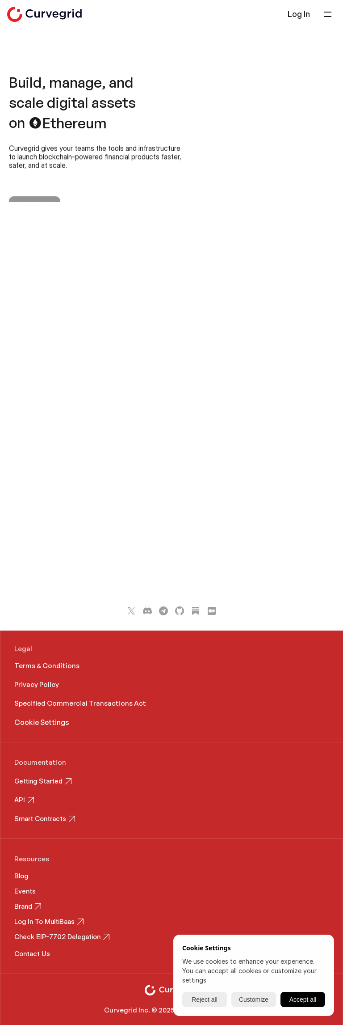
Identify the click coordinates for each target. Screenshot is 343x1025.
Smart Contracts (40, 818)
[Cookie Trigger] (41, 722)
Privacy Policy (36, 684)
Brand (23, 906)
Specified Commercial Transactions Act (80, 703)
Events (25, 891)
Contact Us (32, 953)
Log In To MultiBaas (44, 921)
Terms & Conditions (46, 665)
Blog (21, 876)
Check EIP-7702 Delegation (57, 936)
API (19, 800)
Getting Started (38, 781)
